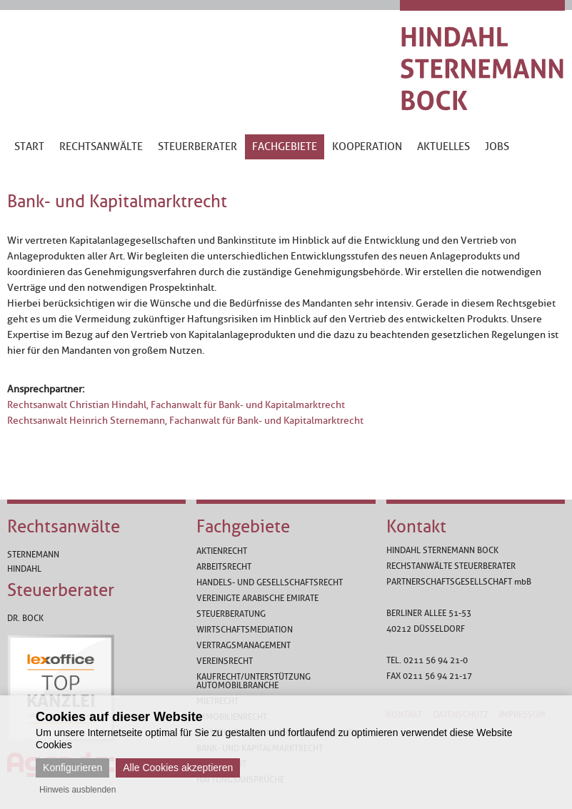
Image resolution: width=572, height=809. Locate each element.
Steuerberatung (231, 614)
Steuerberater (60, 590)
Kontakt (416, 526)
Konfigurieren (72, 767)
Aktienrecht (221, 551)
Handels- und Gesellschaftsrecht (269, 582)
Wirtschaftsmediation (244, 629)
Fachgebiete (243, 526)
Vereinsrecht (224, 661)
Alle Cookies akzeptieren (178, 767)
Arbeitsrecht (223, 566)
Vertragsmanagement (243, 645)
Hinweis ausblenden (77, 790)
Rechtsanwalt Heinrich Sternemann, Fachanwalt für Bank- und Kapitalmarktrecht (185, 421)
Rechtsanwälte (63, 526)
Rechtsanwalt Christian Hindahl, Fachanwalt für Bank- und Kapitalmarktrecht (176, 405)
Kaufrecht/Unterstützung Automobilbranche (253, 681)
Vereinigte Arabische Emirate (257, 598)
